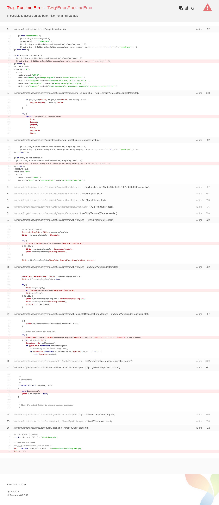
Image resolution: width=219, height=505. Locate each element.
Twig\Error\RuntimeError (70, 7)
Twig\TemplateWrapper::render (100, 213)
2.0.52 (25, 495)
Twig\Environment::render (99, 220)
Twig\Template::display (93, 200)
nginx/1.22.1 (13, 491)
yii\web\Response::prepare (105, 367)
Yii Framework (14, 495)
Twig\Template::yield (92, 193)
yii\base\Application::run (76, 428)
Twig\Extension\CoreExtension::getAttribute (115, 93)
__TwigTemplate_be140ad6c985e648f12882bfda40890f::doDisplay (115, 187)
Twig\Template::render (101, 207)
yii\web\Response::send (98, 421)
